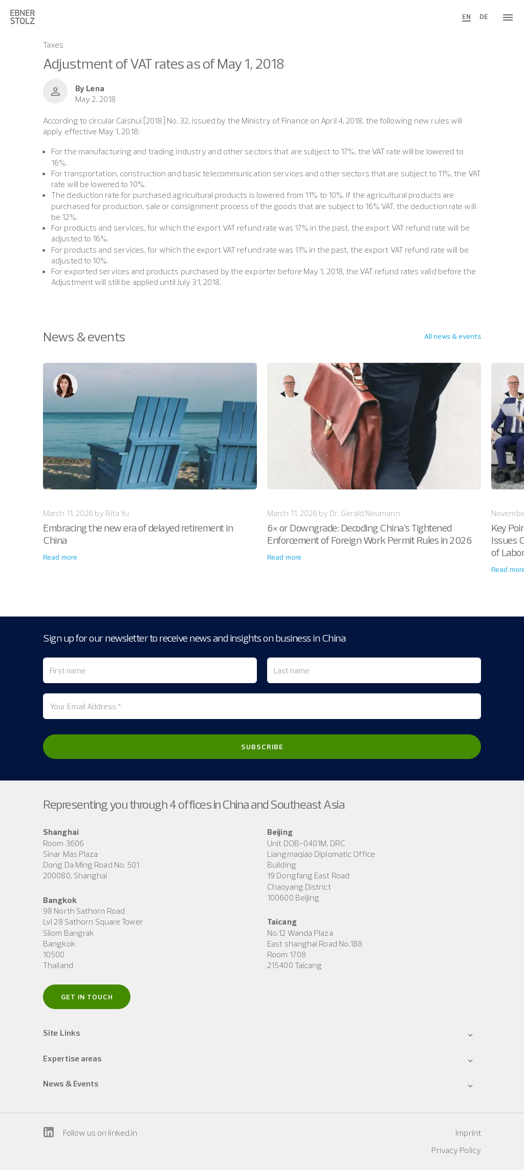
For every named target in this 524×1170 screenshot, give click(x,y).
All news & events (452, 336)
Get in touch (87, 996)
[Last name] (374, 670)
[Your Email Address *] (262, 706)
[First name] (150, 670)
